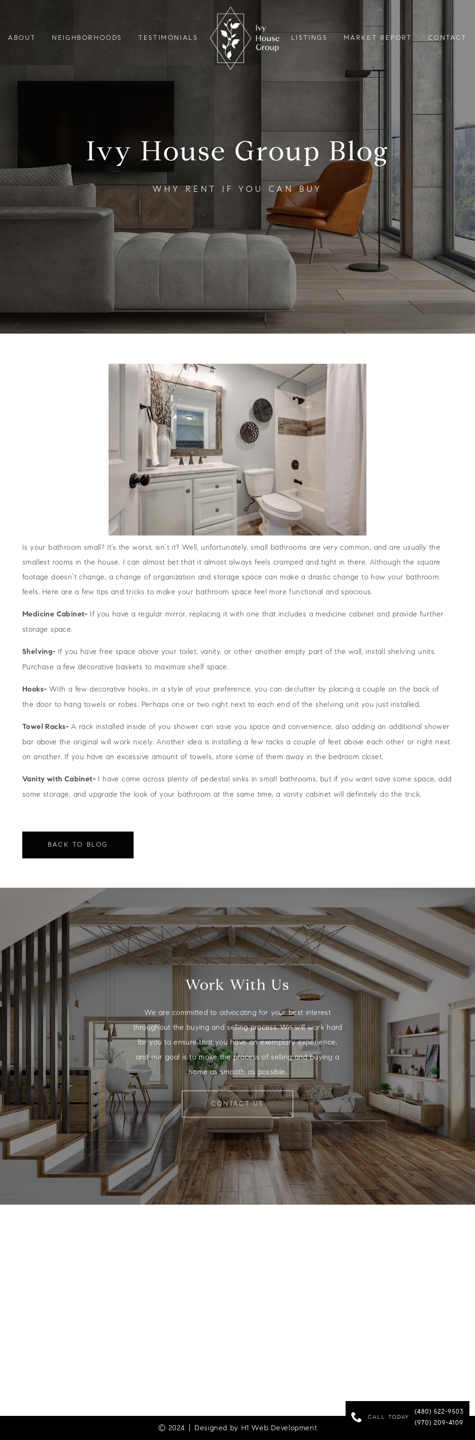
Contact (447, 38)
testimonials (168, 38)
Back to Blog (78, 851)
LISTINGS (309, 38)
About (22, 38)
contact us (237, 1110)
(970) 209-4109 (439, 1423)
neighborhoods (87, 38)
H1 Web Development (279, 1427)
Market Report (378, 38)
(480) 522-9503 (439, 1412)
